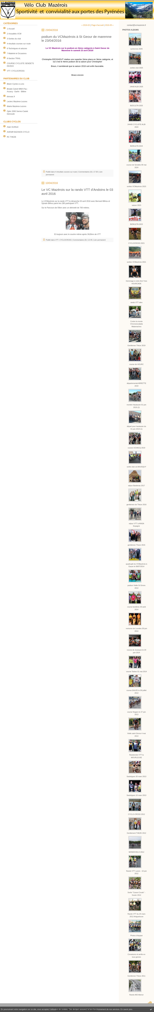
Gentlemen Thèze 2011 (136, 976)
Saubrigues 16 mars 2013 (136, 795)
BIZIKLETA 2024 (136, 146)
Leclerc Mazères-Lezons (17, 101)
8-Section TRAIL (14, 58)
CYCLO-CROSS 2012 (136, 814)
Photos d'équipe (136, 935)
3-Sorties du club (14, 39)
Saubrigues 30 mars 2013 (136, 776)
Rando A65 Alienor (136, 995)
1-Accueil (10, 29)
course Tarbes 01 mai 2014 (136, 671)
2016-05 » (109, 25)
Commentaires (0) (85, 172)
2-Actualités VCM (14, 34)
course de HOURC (136, 364)
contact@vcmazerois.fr (136, 25)
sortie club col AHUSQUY (136, 467)
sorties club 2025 (136, 68)
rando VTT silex (136, 302)
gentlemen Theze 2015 (136, 545)
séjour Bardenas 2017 (136, 485)
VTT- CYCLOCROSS (15, 71)
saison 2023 (136, 205)
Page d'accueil (97, 25)
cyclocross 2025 (136, 49)
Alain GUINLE (13, 127)
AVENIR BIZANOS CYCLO (18, 132)
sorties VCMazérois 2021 (136, 262)
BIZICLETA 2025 (136, 106)
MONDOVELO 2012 (136, 852)
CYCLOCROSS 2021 (136, 243)
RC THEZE (11, 137)
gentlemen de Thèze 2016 (137, 504)
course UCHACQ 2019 (136, 448)
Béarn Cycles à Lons (15, 84)
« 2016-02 (86, 25)
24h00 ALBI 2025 (136, 87)
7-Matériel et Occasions (16, 53)
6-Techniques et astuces (17, 48)
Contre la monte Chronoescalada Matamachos (136, 324)
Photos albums (130, 30)
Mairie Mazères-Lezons (16, 106)
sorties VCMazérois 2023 (136, 186)
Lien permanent (100, 240)
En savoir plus (126, 1009)
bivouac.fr (11, 96)
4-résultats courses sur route (19, 44)
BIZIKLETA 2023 (136, 224)
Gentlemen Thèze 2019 (136, 345)
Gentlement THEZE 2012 (136, 833)
